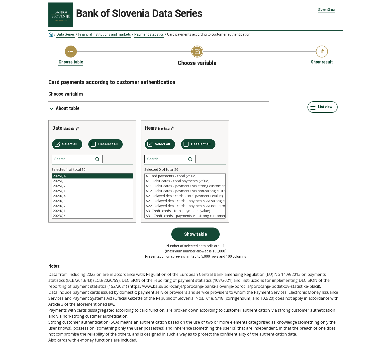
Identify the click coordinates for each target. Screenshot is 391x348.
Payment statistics (149, 34)
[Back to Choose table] (70, 55)
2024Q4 (92, 195)
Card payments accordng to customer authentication (208, 34)
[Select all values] (67, 144)
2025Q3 (92, 180)
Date (57, 128)
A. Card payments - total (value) (185, 176)
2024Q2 (92, 205)
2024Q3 (92, 200)
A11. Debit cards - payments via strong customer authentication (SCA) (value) (185, 185)
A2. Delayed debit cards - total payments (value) (185, 195)
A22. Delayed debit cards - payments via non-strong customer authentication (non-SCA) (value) (185, 205)
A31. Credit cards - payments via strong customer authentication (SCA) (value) (185, 215)
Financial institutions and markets (104, 34)
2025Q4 (92, 176)
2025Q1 (92, 190)
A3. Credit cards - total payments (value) (185, 210)
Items (151, 128)
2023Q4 (92, 215)
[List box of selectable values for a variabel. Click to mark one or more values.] (92, 196)
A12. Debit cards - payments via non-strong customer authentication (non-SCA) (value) (185, 190)
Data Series (66, 34)
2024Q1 (92, 210)
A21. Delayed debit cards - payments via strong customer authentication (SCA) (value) (185, 200)
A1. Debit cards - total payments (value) (185, 180)
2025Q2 (92, 185)
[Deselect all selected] (105, 144)
